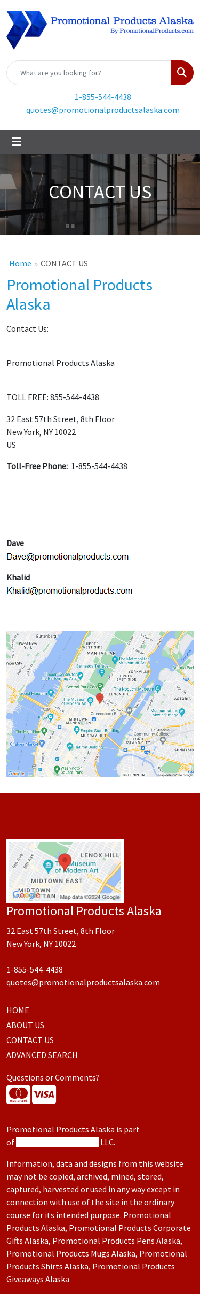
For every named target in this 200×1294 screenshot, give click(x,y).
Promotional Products (57, 1142)
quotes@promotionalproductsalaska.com (103, 109)
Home (20, 263)
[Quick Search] (88, 72)
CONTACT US (30, 1040)
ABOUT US (25, 1025)
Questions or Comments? (53, 1077)
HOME (17, 1010)
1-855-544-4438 (103, 96)
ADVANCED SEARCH (42, 1055)
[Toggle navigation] (16, 141)
